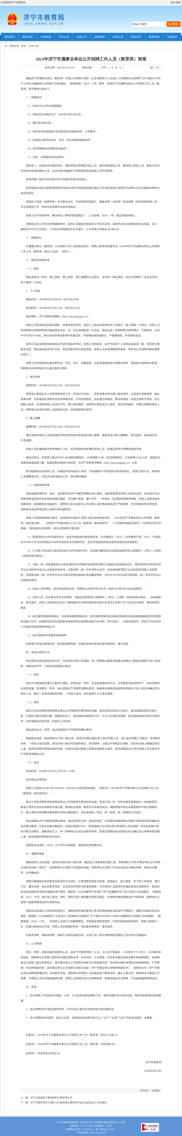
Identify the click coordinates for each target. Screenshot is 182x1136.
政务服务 (100, 36)
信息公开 (82, 36)
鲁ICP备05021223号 (105, 1129)
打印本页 (144, 1090)
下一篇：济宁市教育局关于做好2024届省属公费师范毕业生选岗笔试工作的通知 (64, 1102)
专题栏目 (172, 36)
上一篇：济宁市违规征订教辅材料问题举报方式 (46, 1097)
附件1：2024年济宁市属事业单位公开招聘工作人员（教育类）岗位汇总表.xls (72, 1035)
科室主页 (118, 36)
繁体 (178, 2)
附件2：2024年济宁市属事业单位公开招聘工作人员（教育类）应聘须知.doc (71, 1044)
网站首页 (10, 36)
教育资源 (154, 36)
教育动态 (28, 36)
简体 (173, 2)
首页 (23, 46)
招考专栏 (136, 36)
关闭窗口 (156, 1090)
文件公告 (64, 36)
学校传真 (46, 36)
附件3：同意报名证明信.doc (43, 1053)
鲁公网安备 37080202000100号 (91, 1132)
